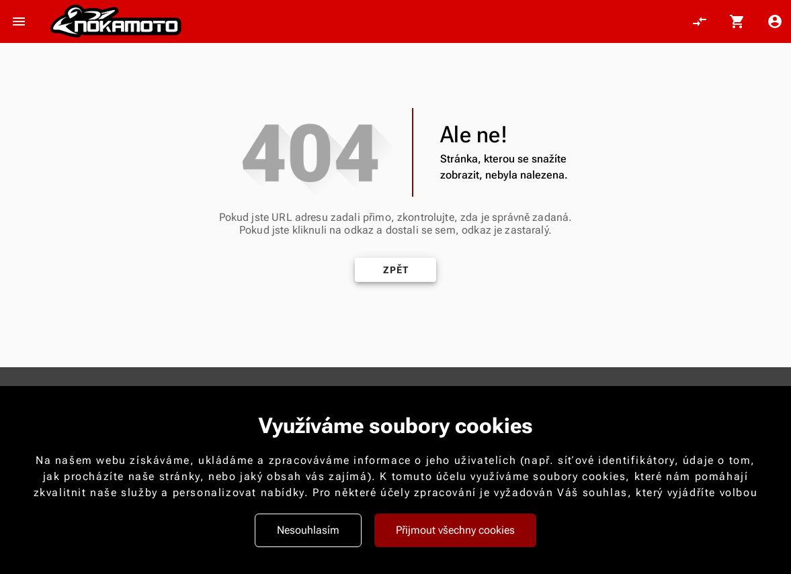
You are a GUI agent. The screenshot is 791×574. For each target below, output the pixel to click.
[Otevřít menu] (19, 21)
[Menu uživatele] (775, 21)
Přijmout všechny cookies (455, 530)
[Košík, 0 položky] (737, 21)
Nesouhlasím (308, 530)
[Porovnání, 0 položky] (699, 21)
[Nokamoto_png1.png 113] (115, 21)
